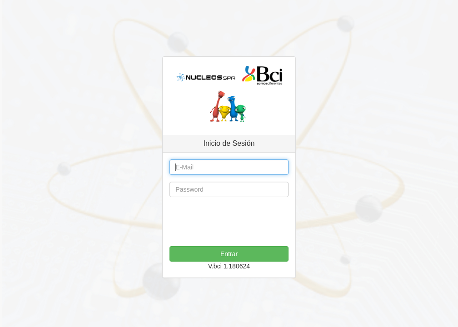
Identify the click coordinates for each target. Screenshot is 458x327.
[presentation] (238, 221)
